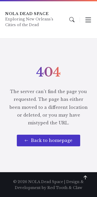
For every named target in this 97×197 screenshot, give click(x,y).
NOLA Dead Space (27, 13)
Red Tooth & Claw (64, 187)
